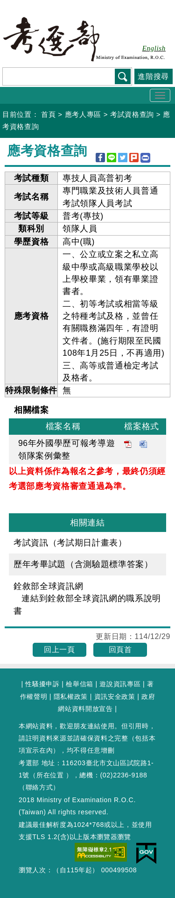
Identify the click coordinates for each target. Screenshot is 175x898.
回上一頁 (59, 650)
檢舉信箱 (79, 684)
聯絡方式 (39, 787)
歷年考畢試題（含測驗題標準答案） (83, 564)
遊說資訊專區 (119, 684)
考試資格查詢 (132, 114)
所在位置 (50, 775)
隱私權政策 (71, 696)
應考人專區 (83, 114)
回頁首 (120, 650)
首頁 (48, 114)
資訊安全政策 (114, 696)
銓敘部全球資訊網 (48, 586)
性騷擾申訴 (42, 684)
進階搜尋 (153, 76)
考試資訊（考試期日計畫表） (70, 542)
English (154, 48)
